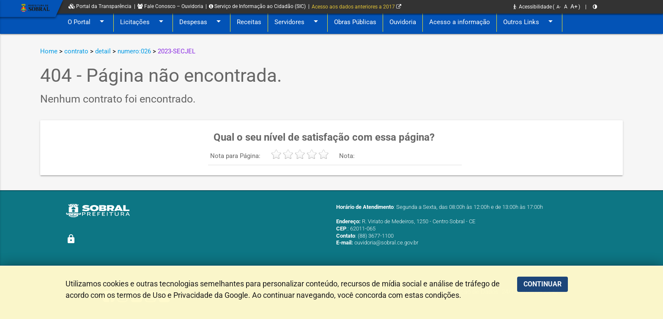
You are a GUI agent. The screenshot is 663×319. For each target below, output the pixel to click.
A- (558, 7)
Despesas (201, 22)
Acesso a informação (459, 22)
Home (49, 51)
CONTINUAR (542, 284)
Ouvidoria (402, 22)
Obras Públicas (355, 22)
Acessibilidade (533, 7)
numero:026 (134, 51)
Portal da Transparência (100, 6)
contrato (76, 51)
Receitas (249, 22)
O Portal (87, 22)
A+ (574, 6)
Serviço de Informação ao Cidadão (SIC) (257, 6)
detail (103, 51)
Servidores (297, 22)
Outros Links (529, 22)
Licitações (143, 22)
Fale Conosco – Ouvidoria (170, 6)
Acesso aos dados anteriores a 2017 (356, 7)
